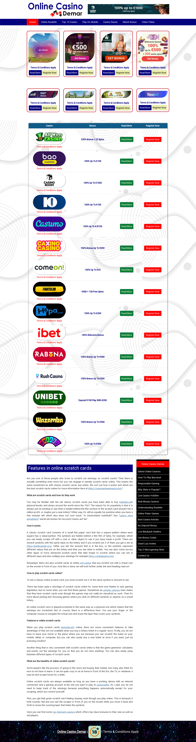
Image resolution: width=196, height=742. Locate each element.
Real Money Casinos (148, 501)
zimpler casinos (111, 590)
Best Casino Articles (148, 519)
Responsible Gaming (148, 483)
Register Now (49, 72)
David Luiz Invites (147, 543)
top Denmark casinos (64, 712)
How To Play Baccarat (149, 477)
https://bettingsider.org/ (39, 546)
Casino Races (110, 22)
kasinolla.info (67, 627)
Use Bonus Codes (147, 537)
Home (32, 22)
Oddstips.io (125, 502)
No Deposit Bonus (147, 525)
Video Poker (148, 22)
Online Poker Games (148, 513)
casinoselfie (102, 684)
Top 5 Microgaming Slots (151, 549)
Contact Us (143, 555)
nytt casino (85, 562)
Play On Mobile (90, 22)
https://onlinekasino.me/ (101, 556)
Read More (35, 72)
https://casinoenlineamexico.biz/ (105, 488)
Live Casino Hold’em (148, 495)
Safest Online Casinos (149, 471)
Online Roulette (49, 22)
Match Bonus (130, 22)
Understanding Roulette (150, 507)
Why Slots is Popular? (149, 489)
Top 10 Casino (69, 22)
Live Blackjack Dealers (149, 531)
